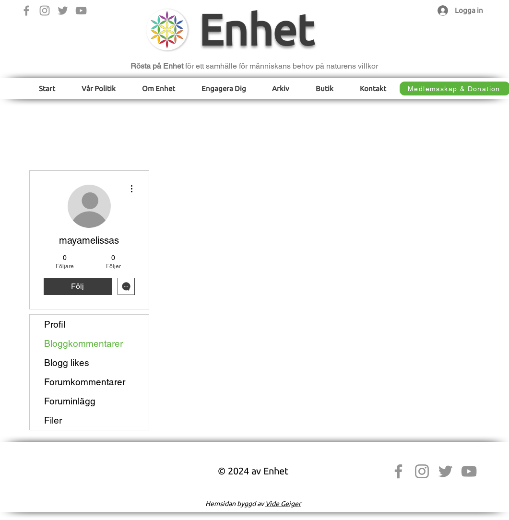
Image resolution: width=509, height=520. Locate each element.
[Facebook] (26, 10)
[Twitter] (63, 10)
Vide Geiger (283, 504)
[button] (98, 88)
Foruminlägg (69, 401)
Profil (54, 324)
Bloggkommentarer (83, 343)
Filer (53, 420)
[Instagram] (44, 10)
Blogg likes (66, 362)
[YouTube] (81, 10)
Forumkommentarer (84, 382)
